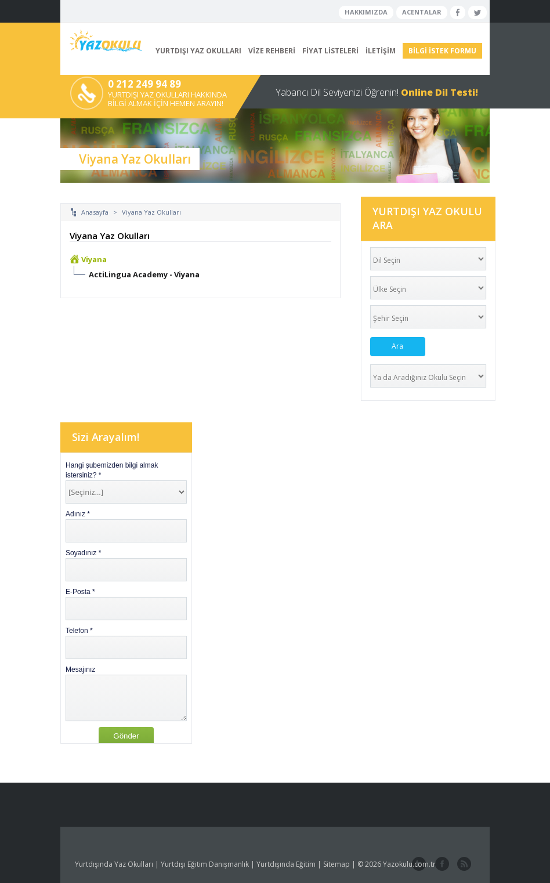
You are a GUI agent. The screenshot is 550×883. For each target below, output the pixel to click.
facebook (441, 864)
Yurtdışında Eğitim (286, 864)
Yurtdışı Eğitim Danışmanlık (205, 864)
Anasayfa (94, 212)
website (463, 864)
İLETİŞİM (381, 51)
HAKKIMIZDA (366, 12)
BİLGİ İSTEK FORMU (442, 51)
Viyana (94, 259)
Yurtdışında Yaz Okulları (114, 864)
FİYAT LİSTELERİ (330, 51)
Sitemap (336, 864)
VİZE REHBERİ (271, 51)
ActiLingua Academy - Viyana (144, 274)
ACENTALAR (422, 12)
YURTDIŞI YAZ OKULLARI (198, 51)
